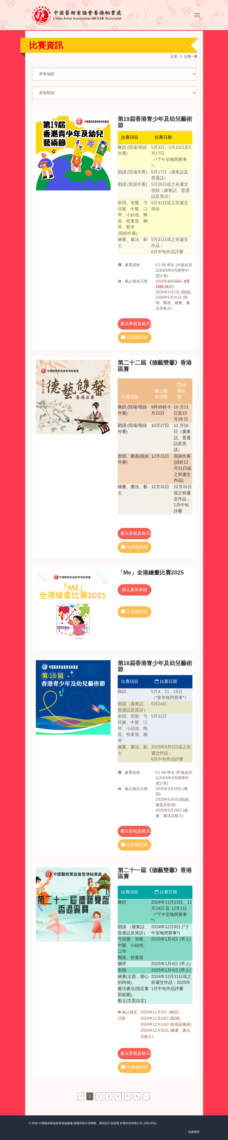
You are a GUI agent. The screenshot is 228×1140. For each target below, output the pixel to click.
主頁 (173, 56)
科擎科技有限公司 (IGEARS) (138, 1123)
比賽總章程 (134, 337)
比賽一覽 (190, 56)
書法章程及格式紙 (136, 323)
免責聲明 (194, 1132)
